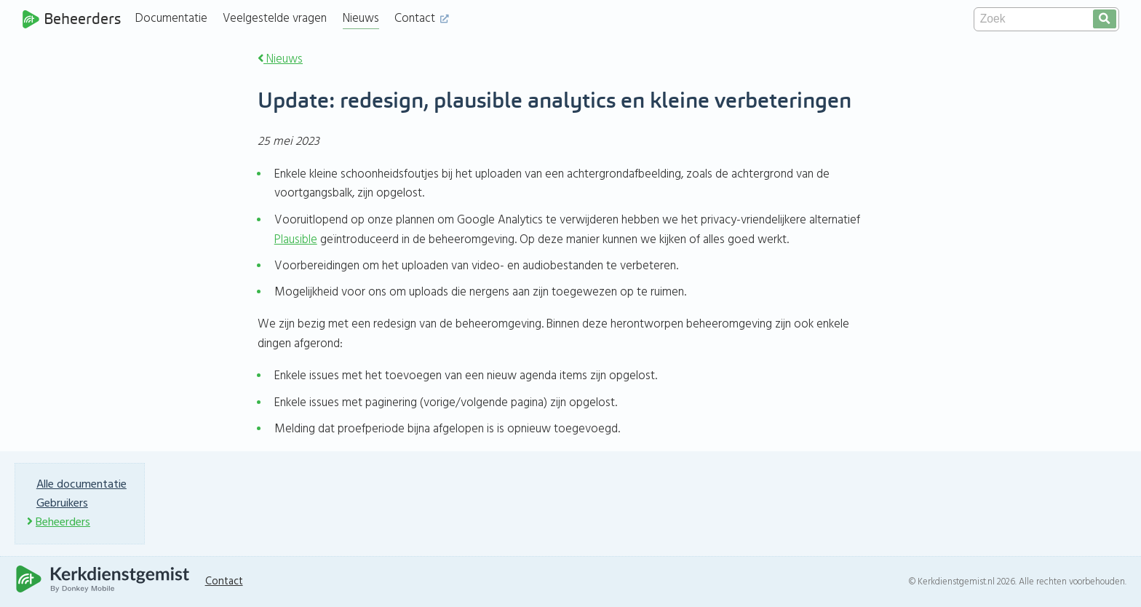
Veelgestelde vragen (275, 18)
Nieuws (361, 18)
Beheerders (71, 18)
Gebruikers (62, 503)
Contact (421, 18)
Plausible (295, 240)
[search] (1104, 18)
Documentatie (171, 18)
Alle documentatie (81, 484)
